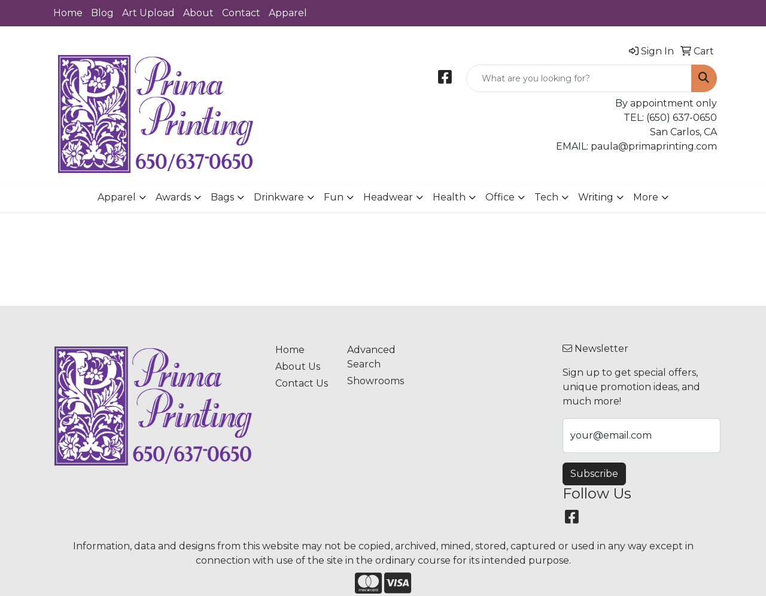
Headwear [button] (388, 197)
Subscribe (594, 473)
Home (68, 13)
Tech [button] (546, 197)
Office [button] (500, 197)
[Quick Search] (579, 78)
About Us (297, 366)
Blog (102, 13)
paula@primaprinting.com (654, 146)
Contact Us (301, 383)
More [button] (645, 197)
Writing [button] (595, 197)
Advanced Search (371, 357)
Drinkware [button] (279, 197)
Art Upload (148, 13)
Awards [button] (173, 197)
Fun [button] (334, 197)
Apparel (288, 13)
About (198, 13)
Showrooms (375, 381)
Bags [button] (222, 197)
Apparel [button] (117, 197)
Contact (241, 13)
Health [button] (449, 197)
